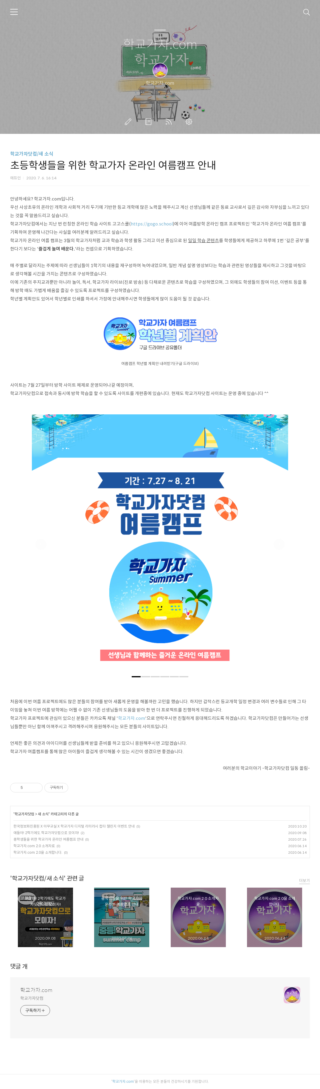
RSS (170, 122)
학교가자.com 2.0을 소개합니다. (37, 852)
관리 (190, 122)
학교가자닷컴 (24, 814)
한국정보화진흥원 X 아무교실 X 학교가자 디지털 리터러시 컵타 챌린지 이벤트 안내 (74, 826)
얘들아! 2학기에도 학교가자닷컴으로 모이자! (46, 833)
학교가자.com (160, 44)
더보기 (304, 880)
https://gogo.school (152, 224)
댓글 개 (18, 966)
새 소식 (43, 814)
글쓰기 (129, 122)
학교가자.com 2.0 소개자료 (34, 846)
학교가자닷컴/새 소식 (31, 154)
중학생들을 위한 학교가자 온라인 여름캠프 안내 (48, 839)
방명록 (149, 122)
